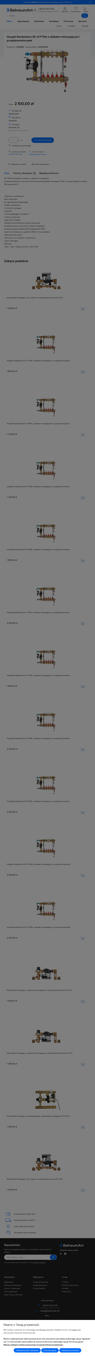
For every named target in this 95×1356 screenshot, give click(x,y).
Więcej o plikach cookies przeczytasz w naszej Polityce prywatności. (33, 1345)
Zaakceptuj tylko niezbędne (27, 1350)
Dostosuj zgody (50, 1350)
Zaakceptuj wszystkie (70, 1350)
